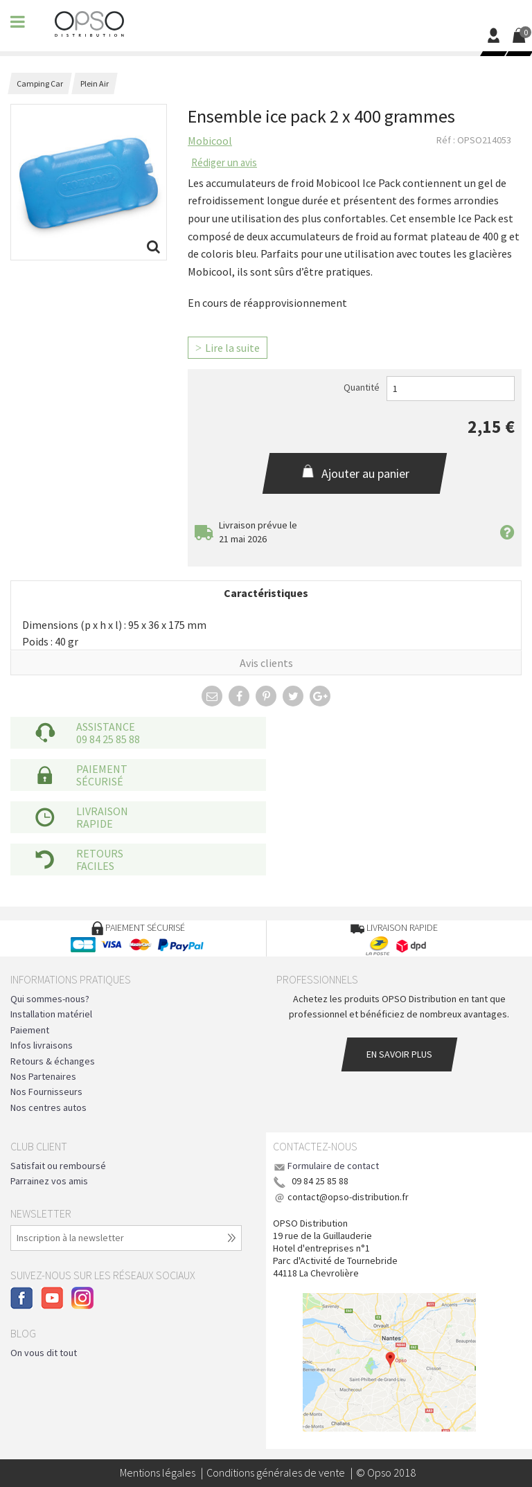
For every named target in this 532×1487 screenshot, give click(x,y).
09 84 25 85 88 (108, 739)
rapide (94, 823)
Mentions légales (157, 1472)
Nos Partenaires (43, 1076)
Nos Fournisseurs (46, 1091)
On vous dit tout (43, 1352)
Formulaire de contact (333, 1165)
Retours (99, 853)
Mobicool (210, 141)
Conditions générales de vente (275, 1472)
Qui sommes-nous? (49, 998)
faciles (95, 866)
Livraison (102, 811)
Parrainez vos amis (49, 1181)
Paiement (101, 769)
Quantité (362, 387)
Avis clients (266, 663)
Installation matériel (51, 1014)
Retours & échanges (52, 1061)
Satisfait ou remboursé (58, 1165)
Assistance (105, 726)
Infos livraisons (41, 1045)
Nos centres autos (48, 1107)
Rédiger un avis (224, 162)
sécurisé (99, 781)
